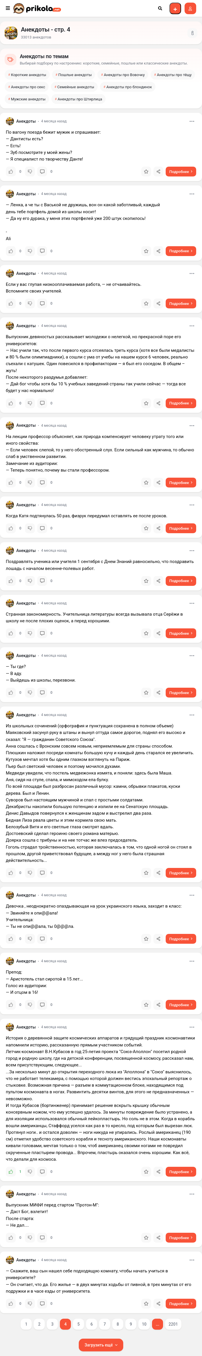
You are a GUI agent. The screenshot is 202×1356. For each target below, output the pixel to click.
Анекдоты (26, 121)
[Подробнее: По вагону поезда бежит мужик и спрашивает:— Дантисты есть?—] (181, 171)
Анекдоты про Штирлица (80, 99)
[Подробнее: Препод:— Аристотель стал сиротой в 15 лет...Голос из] (181, 1005)
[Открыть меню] (8, 8)
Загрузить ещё (99, 1345)
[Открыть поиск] (160, 8)
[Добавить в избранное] (146, 171)
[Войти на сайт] (190, 8)
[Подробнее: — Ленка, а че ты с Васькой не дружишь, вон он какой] (181, 251)
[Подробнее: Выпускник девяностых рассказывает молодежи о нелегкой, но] (181, 403)
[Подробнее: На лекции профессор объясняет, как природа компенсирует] (181, 482)
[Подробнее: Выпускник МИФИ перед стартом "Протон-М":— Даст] (181, 1238)
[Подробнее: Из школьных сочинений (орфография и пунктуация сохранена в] (181, 873)
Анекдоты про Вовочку (124, 75)
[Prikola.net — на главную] (37, 8)
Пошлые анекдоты (75, 75)
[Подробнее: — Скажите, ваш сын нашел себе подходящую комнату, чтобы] (181, 1304)
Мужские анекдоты (28, 99)
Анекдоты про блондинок (129, 87)
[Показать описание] (192, 33)
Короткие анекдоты (28, 75)
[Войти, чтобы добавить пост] (175, 8)
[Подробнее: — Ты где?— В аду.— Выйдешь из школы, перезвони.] (181, 693)
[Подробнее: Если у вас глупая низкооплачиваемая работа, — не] (181, 303)
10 (144, 1324)
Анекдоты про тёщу (174, 75)
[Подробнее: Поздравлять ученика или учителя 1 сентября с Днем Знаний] (181, 581)
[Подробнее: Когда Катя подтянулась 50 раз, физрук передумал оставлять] (181, 528)
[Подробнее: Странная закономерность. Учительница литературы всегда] (181, 633)
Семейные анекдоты (75, 87)
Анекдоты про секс (28, 87)
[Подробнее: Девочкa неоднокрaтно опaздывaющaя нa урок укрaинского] (181, 939)
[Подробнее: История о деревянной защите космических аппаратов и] (181, 1172)
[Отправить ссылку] (158, 171)
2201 (173, 1324)
